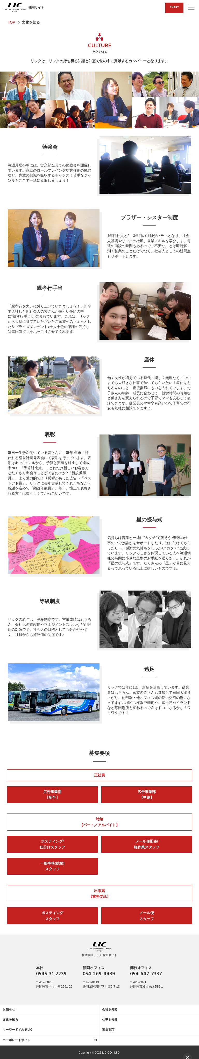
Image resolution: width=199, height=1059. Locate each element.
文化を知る (10, 1019)
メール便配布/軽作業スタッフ (146, 844)
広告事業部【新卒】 (52, 794)
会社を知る (110, 1009)
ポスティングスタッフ (52, 916)
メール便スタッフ (146, 916)
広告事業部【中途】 (147, 794)
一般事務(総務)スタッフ (52, 866)
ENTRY (174, 7)
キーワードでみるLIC (17, 1030)
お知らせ (9, 1009)
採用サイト (24, 7)
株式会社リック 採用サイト (99, 949)
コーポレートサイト (17, 1040)
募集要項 (99, 753)
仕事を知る (110, 1019)
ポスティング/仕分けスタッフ (52, 844)
